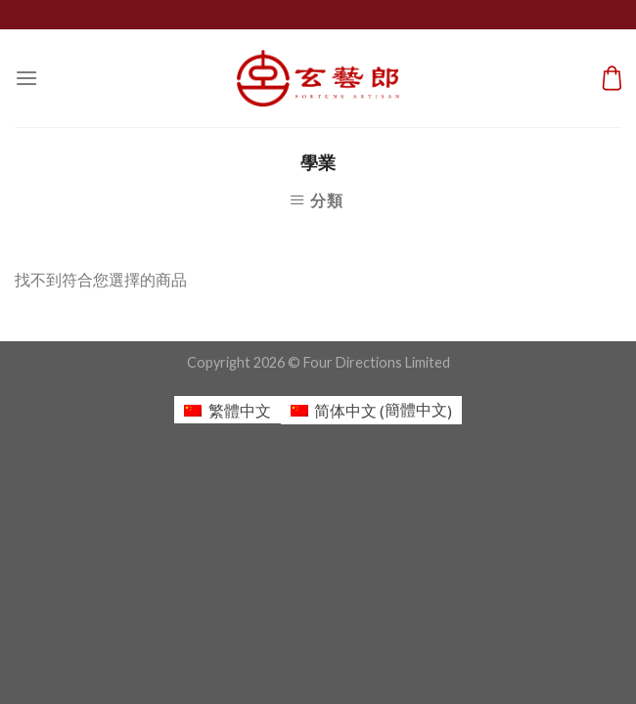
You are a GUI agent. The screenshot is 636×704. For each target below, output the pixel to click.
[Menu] (26, 78)
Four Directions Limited (376, 362)
